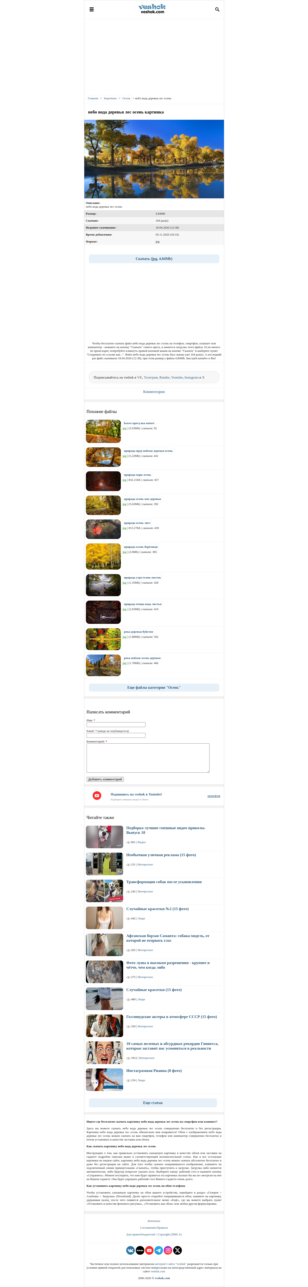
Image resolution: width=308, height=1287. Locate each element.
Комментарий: (97, 741)
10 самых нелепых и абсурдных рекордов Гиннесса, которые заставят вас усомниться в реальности (172, 1046)
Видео (142, 842)
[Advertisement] (154, 55)
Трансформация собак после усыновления (164, 882)
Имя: (91, 720)
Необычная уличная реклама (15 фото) (161, 855)
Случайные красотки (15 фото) (154, 990)
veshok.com (158, 1271)
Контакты (154, 1221)
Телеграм (151, 377)
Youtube (177, 377)
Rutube (164, 377)
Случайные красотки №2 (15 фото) (157, 909)
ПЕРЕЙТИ (214, 796)
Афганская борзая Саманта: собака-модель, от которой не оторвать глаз (168, 938)
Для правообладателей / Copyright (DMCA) (154, 1234)
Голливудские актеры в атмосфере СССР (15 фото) (171, 1016)
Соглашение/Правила (154, 1227)
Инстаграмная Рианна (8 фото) (154, 1070)
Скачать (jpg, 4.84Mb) (154, 259)
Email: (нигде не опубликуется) (108, 731)
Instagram (192, 377)
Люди (141, 918)
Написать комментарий (108, 711)
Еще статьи (153, 1103)
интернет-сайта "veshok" (171, 1264)
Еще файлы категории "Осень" (154, 687)
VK (139, 377)
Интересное (145, 864)
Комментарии (154, 392)
